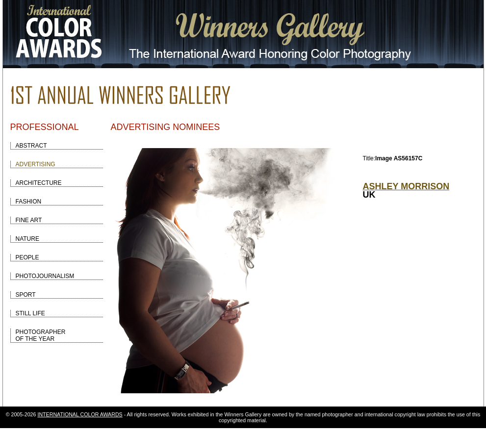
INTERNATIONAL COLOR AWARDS (79, 414)
